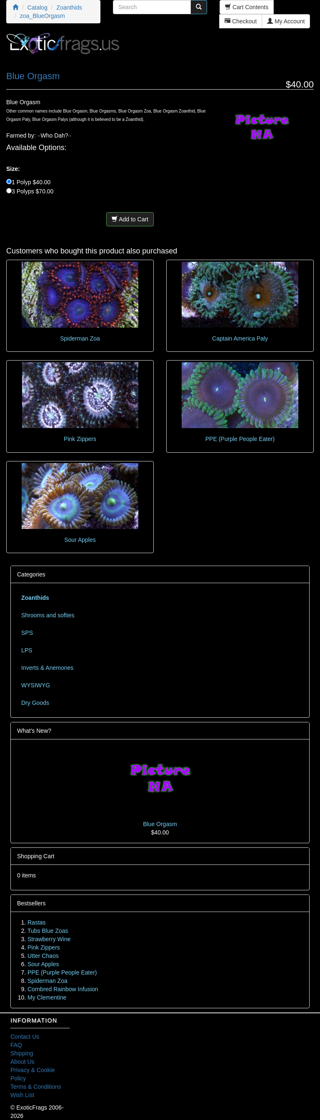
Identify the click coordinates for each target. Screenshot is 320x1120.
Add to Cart (130, 219)
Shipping (21, 1053)
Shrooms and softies (48, 615)
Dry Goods (35, 702)
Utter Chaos (43, 955)
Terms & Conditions (35, 1086)
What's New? (34, 730)
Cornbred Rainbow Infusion (63, 989)
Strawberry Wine (49, 939)
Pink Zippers (80, 439)
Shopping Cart (36, 856)
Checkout (241, 21)
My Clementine (47, 997)
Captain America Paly (240, 338)
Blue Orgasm (160, 824)
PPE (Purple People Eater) (240, 439)
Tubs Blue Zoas (48, 930)
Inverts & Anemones (47, 667)
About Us (22, 1061)
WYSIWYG (35, 685)
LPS (26, 650)
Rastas (37, 922)
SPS (27, 632)
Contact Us (24, 1036)
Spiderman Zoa (80, 338)
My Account (286, 21)
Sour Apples (80, 539)
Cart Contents (246, 7)
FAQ (16, 1045)
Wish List (22, 1095)
